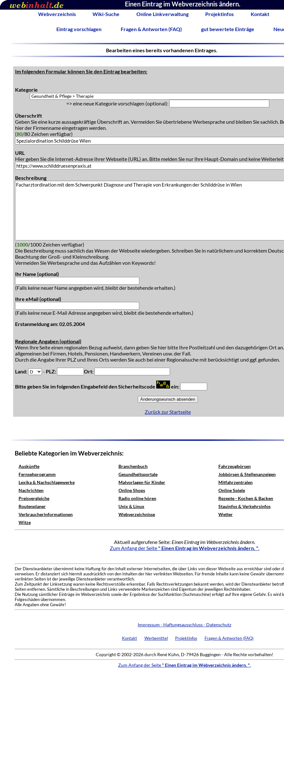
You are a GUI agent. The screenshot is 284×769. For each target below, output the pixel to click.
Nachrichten (31, 490)
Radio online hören (137, 498)
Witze (25, 522)
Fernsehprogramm (37, 474)
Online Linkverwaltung (162, 14)
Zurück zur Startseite (168, 412)
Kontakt (260, 14)
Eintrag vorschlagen (78, 29)
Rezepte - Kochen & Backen (245, 498)
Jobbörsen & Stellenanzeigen (247, 474)
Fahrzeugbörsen (234, 466)
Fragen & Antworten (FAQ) (151, 29)
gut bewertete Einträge (227, 29)
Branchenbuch (133, 466)
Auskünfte (29, 466)
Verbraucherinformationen (46, 514)
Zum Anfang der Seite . (184, 548)
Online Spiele (231, 490)
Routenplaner (32, 506)
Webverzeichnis (57, 14)
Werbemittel (156, 638)
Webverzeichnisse (136, 514)
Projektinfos (219, 14)
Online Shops (131, 490)
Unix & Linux (131, 506)
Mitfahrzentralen (235, 482)
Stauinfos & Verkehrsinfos (244, 506)
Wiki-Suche (106, 14)
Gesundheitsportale (138, 474)
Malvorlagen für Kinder (141, 482)
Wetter (225, 514)
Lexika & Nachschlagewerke (47, 482)
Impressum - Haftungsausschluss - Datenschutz (184, 624)
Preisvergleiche (34, 498)
